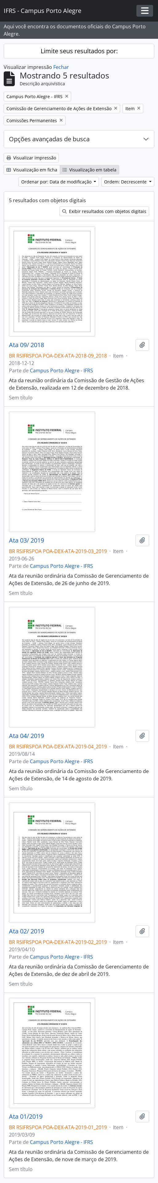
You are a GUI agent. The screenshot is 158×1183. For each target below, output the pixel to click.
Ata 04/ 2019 (26, 736)
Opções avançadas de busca (49, 139)
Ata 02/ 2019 (26, 931)
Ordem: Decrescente (126, 182)
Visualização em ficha (31, 170)
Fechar (61, 67)
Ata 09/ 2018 (26, 345)
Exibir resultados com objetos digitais (104, 211)
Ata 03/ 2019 (26, 540)
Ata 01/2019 (26, 1116)
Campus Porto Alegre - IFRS (61, 370)
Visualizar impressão (31, 158)
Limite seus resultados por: (79, 51)
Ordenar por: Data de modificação (57, 182)
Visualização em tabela (89, 170)
